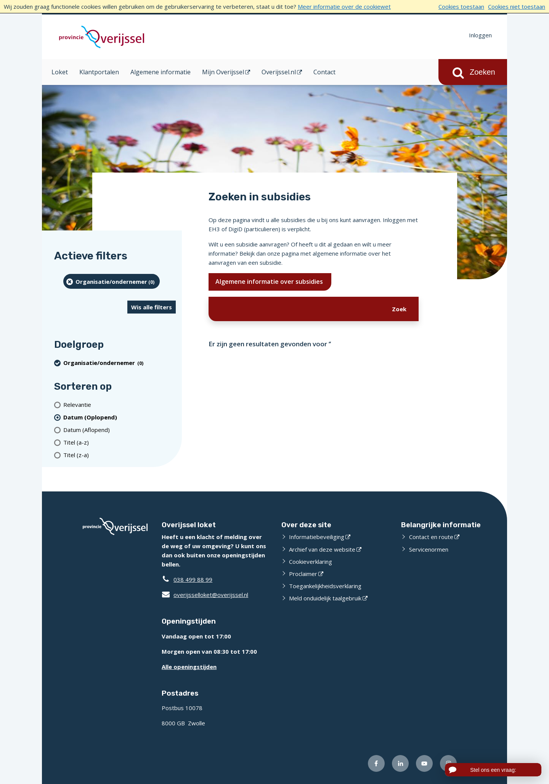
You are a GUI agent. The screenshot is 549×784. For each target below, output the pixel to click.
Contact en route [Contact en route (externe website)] (431, 537)
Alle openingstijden (189, 666)
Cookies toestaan (461, 6)
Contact (324, 72)
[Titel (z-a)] (119, 454)
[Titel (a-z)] (119, 442)
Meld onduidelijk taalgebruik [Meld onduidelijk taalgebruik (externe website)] (325, 598)
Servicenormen (428, 549)
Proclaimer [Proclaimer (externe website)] (303, 574)
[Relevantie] (119, 404)
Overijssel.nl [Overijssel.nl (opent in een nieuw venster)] (279, 72)
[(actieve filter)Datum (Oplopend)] (119, 417)
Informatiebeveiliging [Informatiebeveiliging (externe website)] (316, 537)
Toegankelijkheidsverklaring (325, 586)
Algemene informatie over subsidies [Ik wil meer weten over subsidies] (269, 281)
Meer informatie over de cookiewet (344, 6)
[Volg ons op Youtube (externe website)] (424, 763)
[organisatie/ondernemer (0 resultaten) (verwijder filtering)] (111, 281)
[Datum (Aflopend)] (119, 429)
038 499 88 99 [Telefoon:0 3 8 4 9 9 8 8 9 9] (192, 579)
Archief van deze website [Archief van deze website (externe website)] (322, 549)
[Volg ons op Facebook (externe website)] (376, 763)
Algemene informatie (160, 72)
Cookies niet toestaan (516, 6)
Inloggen (480, 35)
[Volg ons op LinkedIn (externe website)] (400, 763)
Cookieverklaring (310, 561)
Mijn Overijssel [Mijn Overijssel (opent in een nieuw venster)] (223, 72)
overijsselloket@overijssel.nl (205, 594)
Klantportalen (99, 72)
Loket (59, 72)
